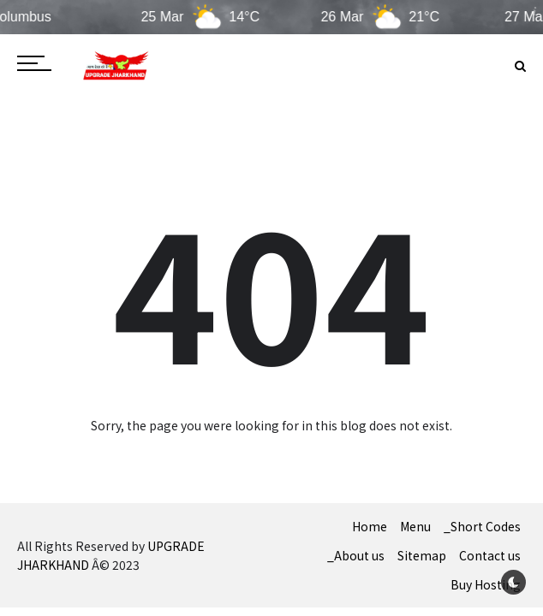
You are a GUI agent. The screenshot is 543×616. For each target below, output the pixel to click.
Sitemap (421, 555)
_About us (356, 555)
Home (369, 526)
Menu (415, 526)
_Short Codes (482, 526)
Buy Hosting (486, 584)
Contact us (490, 555)
